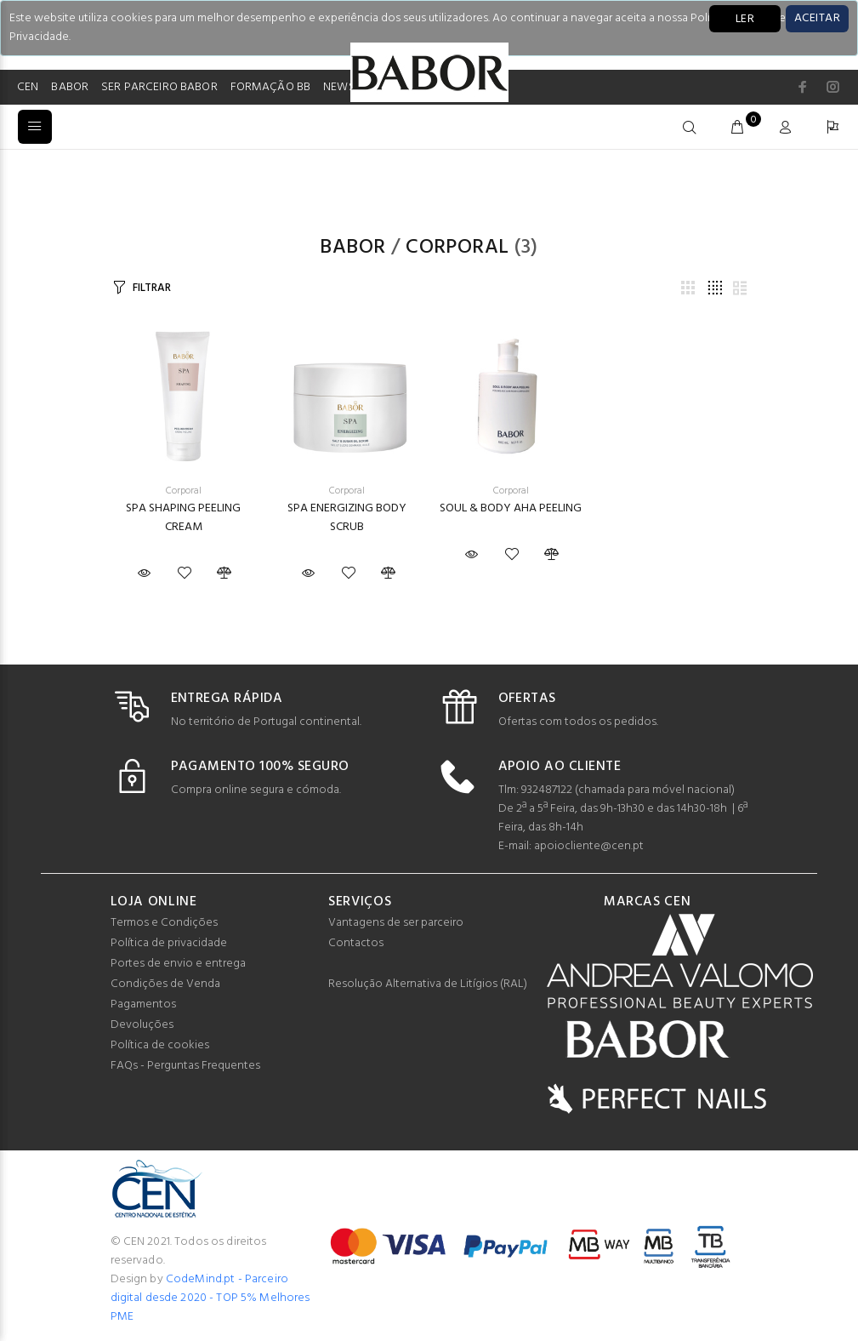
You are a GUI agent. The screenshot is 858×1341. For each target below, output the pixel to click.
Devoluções (142, 1025)
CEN (27, 87)
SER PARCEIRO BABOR (159, 87)
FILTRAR (151, 288)
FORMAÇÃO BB (270, 87)
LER (745, 19)
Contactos (356, 943)
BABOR (69, 87)
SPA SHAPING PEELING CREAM (183, 518)
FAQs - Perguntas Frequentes (185, 1066)
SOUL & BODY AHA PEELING (511, 508)
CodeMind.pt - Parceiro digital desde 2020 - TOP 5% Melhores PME (210, 1298)
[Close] (817, 18)
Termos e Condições (164, 923)
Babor (352, 247)
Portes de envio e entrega (178, 963)
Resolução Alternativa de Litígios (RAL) (427, 984)
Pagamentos (143, 1004)
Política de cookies (160, 1045)
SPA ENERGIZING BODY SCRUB (346, 518)
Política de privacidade (169, 943)
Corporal (457, 247)
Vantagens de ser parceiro (395, 923)
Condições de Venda (165, 984)
